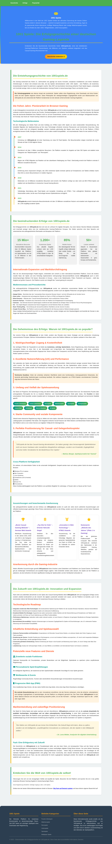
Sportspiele (44, 831)
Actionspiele (44, 828)
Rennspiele (44, 825)
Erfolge (25, 3)
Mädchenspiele (45, 822)
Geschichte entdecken (56, 56)
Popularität (35, 3)
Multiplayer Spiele (46, 834)
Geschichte (14, 3)
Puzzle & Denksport (46, 819)
